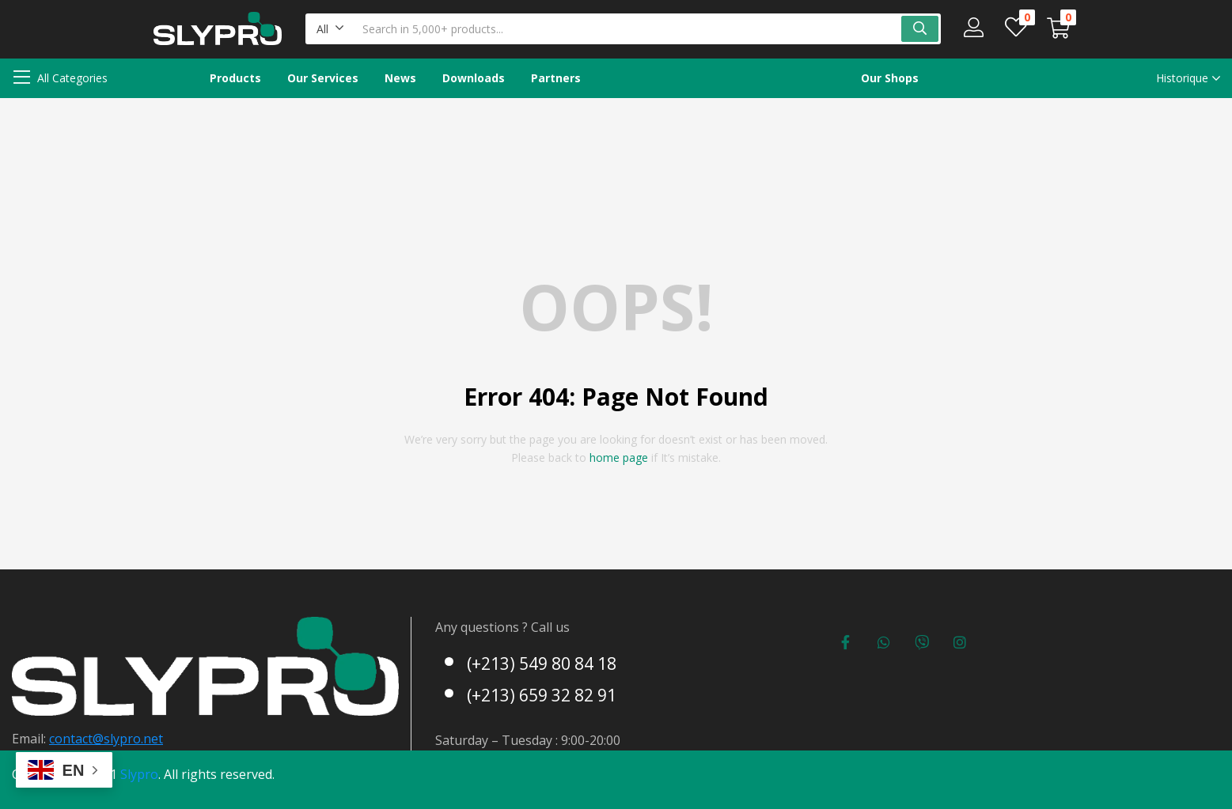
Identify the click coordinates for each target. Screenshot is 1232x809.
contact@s (79, 738)
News (400, 77)
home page (618, 457)
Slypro (139, 774)
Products (235, 77)
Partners (556, 77)
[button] (330, 29)
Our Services (322, 77)
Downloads (473, 77)
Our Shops (890, 77)
